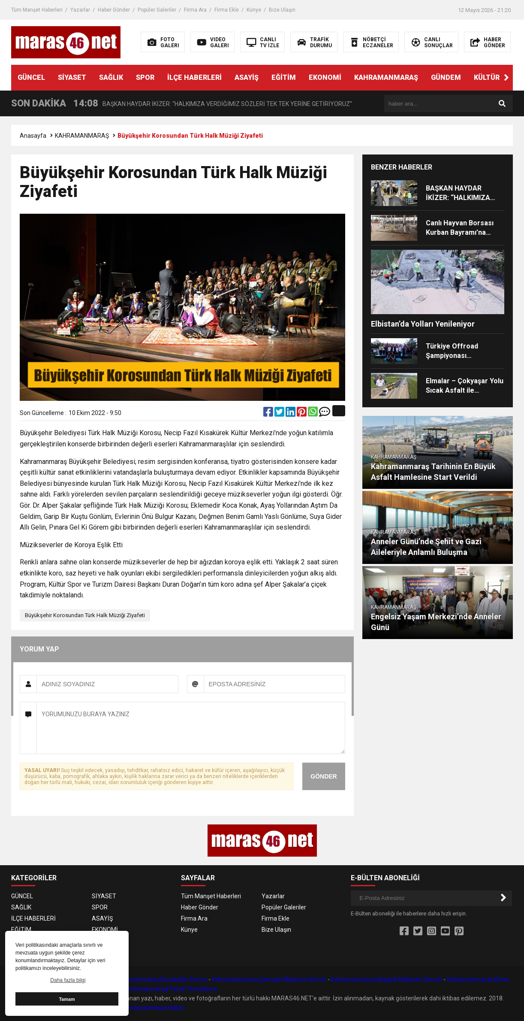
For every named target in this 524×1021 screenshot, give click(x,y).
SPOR (145, 77)
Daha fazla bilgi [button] (67, 980)
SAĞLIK (111, 77)
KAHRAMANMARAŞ (386, 77)
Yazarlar (80, 10)
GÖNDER (323, 776)
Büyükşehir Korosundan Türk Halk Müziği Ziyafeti (85, 615)
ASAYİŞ (247, 77)
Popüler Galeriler (157, 10)
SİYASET (72, 77)
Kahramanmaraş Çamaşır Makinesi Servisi (269, 979)
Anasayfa (33, 135)
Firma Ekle (226, 10)
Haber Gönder (114, 10)
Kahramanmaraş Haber (152, 1007)
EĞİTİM (283, 77)
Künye (254, 10)
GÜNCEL (31, 77)
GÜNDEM (446, 77)
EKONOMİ (325, 77)
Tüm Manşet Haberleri (37, 10)
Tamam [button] (67, 999)
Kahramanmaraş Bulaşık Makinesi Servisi (386, 979)
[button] (506, 78)
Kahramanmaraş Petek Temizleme (169, 988)
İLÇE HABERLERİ (194, 77)
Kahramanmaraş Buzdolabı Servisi (160, 979)
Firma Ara (195, 10)
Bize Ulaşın (282, 10)
